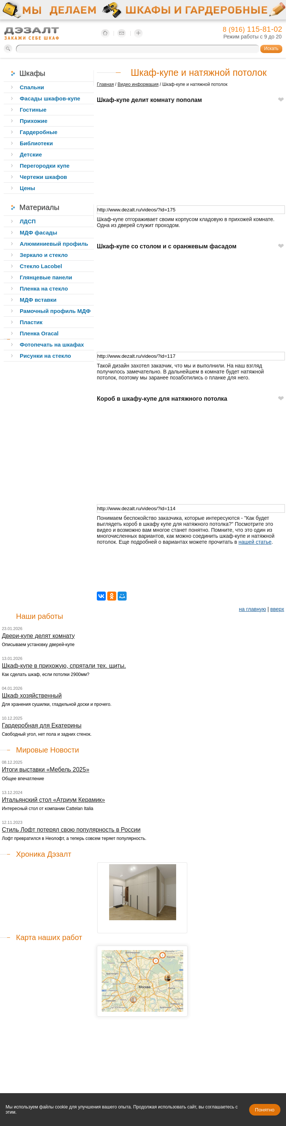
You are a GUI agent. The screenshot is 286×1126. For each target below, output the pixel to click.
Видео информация (138, 84)
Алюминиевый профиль (54, 244)
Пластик (31, 322)
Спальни (32, 87)
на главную (252, 609)
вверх (277, 609)
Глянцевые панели (46, 277)
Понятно (264, 1110)
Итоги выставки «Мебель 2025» (45, 769)
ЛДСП (28, 221)
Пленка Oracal (39, 333)
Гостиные (33, 109)
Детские (31, 154)
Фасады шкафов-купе (50, 98)
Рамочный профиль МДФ (55, 311)
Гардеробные (38, 132)
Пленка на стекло (44, 288)
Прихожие (33, 121)
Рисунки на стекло (45, 356)
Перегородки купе (45, 165)
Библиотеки (36, 143)
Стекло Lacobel (41, 266)
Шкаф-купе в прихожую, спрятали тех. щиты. (64, 666)
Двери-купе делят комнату (38, 636)
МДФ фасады (38, 232)
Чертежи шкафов (43, 177)
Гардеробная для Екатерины (42, 725)
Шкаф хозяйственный (32, 695)
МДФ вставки (38, 300)
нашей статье (255, 542)
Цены (27, 188)
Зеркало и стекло (44, 255)
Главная (105, 84)
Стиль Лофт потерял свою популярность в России (71, 829)
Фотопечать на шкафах (52, 344)
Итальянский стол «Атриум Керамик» (53, 800)
